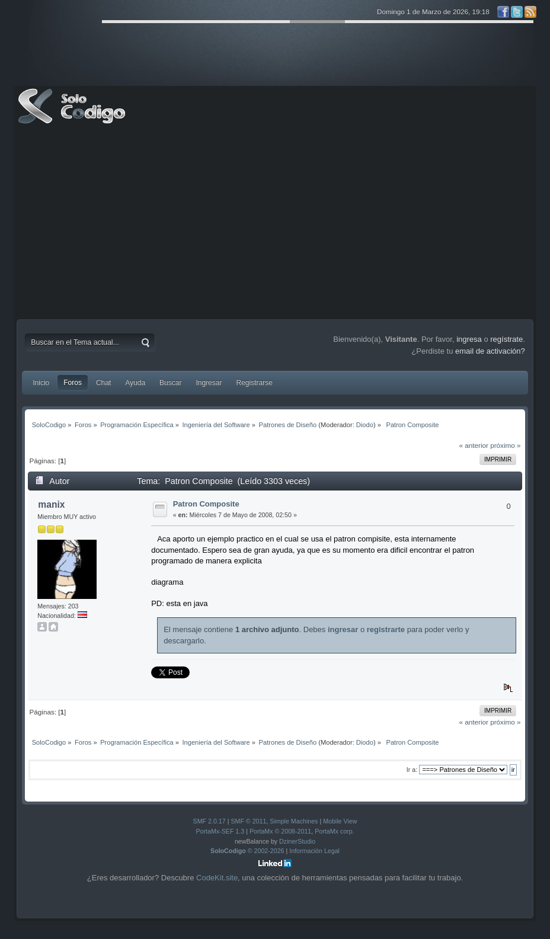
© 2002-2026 (247, 850)
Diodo (364, 424)
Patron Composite (206, 503)
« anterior (473, 445)
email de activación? (490, 351)
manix (51, 504)
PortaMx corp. (334, 831)
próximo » (505, 445)
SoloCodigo (73, 115)
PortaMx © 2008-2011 (280, 831)
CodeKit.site (217, 877)
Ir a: (412, 769)
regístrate (506, 339)
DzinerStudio (297, 841)
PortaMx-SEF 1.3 (220, 831)
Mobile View (340, 821)
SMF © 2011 (248, 821)
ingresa (469, 339)
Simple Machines (294, 821)
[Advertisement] (275, 224)
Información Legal (314, 850)
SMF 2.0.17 (209, 821)
